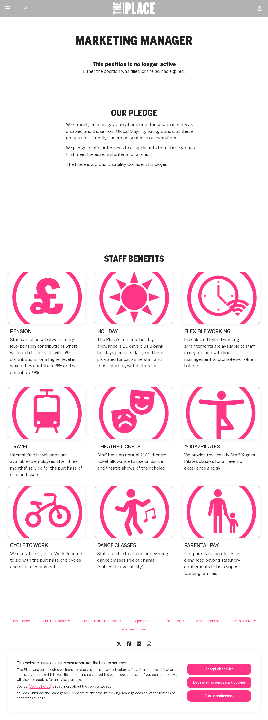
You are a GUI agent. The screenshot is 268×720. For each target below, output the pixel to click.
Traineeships (174, 621)
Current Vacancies (56, 621)
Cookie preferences (219, 696)
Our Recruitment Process (101, 621)
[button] (259, 8)
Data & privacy (244, 621)
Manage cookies (134, 629)
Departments (143, 621)
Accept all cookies (219, 669)
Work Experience (209, 621)
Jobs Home (21, 621)
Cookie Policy (40, 686)
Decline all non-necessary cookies (219, 682)
